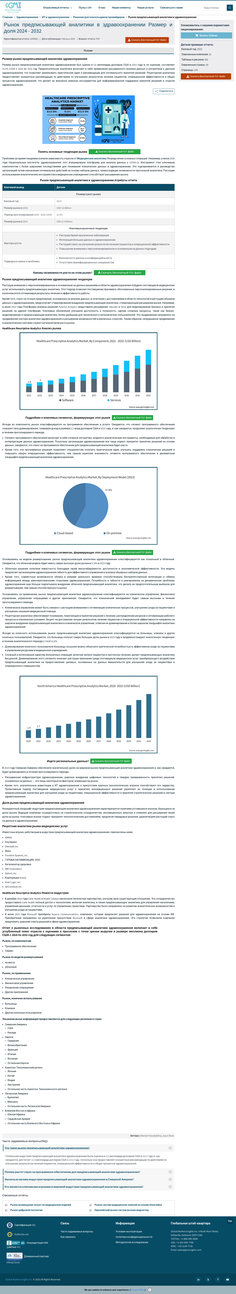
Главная (8, 17)
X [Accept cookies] (149, 1289)
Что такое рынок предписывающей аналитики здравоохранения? (89, 1148)
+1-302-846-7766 (184, 1242)
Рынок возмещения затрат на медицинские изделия (40, 1204)
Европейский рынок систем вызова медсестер (122, 1210)
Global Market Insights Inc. (19, 1279)
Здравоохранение (27, 17)
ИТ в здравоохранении (55, 17)
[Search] (230, 8)
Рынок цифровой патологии (26, 1210)
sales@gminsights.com (189, 1249)
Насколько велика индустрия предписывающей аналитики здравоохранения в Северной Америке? (89, 1179)
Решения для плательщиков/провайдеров (98, 17)
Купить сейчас (206, 35)
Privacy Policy (137, 1289)
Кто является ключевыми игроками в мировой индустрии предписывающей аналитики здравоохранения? (89, 1186)
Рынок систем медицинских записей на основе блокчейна (128, 1204)
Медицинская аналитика (91, 158)
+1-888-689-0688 (189, 1238)
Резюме (88, 50)
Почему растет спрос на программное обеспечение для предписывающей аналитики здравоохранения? (89, 1172)
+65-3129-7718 (185, 1246)
